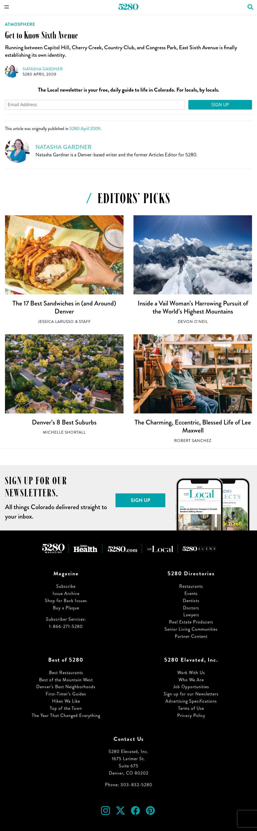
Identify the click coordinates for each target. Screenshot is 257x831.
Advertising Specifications (191, 701)
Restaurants (191, 586)
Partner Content (191, 636)
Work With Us (191, 672)
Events (191, 593)
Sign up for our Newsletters (191, 694)
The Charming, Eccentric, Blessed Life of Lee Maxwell (193, 426)
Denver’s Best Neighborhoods (66, 687)
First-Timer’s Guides (66, 694)
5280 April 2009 (39, 74)
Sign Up (220, 105)
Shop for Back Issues (66, 600)
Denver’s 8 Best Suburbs (64, 422)
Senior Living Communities (191, 629)
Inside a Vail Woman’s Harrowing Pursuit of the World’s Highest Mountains (193, 307)
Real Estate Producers (191, 622)
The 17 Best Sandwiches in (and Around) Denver (64, 307)
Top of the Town (66, 708)
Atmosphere (20, 24)
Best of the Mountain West (66, 680)
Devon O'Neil (193, 321)
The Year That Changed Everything (66, 715)
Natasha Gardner (43, 69)
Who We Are (191, 680)
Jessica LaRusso (56, 321)
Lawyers (191, 615)
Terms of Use (191, 708)
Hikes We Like (66, 701)
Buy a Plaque (66, 608)
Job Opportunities (191, 687)
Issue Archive (66, 593)
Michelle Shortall (64, 432)
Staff (85, 321)
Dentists (191, 600)
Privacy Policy (191, 715)
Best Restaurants (66, 672)
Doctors (191, 608)
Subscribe (66, 586)
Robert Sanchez (192, 440)
